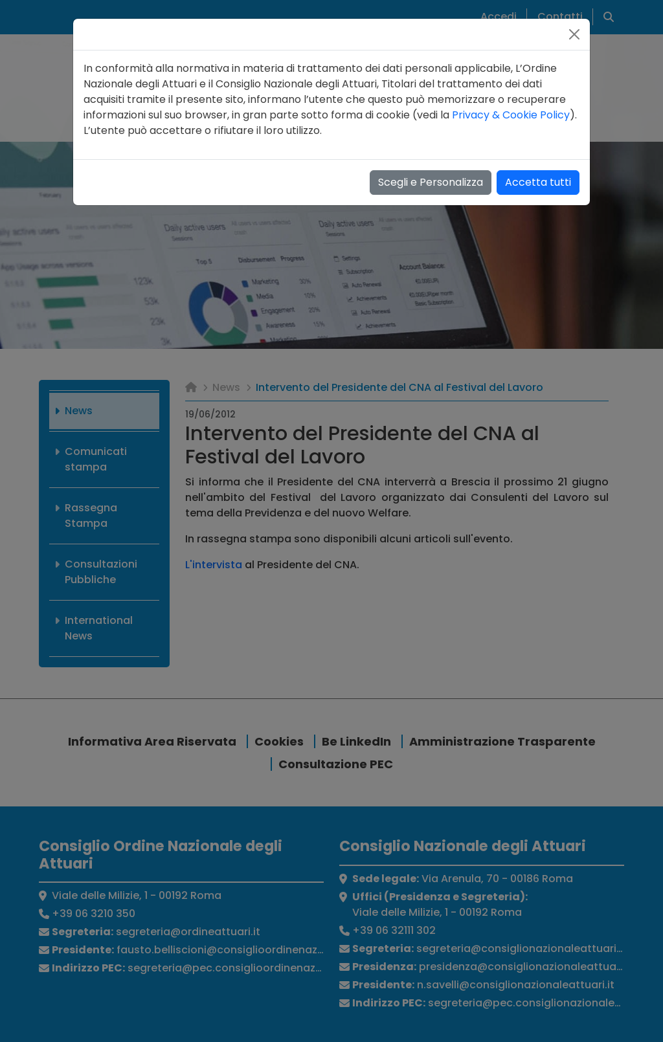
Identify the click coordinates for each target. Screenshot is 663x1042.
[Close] (574, 34)
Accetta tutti (538, 182)
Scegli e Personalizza (430, 182)
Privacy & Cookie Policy (511, 114)
